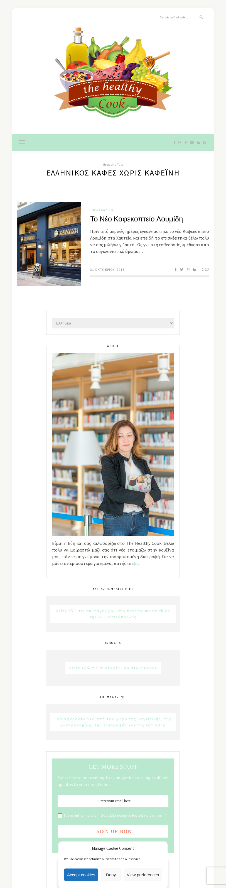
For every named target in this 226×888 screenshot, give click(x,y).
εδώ (135, 563)
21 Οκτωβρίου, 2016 (107, 269)
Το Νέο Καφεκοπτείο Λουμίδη (136, 219)
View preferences (143, 874)
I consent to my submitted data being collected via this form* (115, 815)
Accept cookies (81, 874)
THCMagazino (101, 210)
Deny (111, 874)
